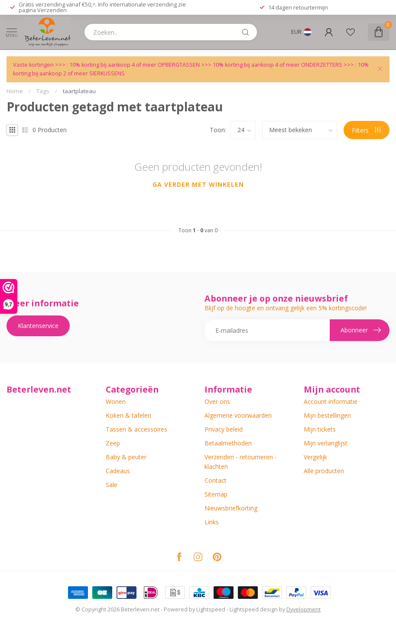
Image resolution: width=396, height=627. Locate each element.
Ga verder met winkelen (198, 184)
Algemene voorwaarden (238, 415)
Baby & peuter (126, 457)
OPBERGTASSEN (179, 64)
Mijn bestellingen (327, 415)
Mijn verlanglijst (325, 443)
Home (14, 91)
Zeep (113, 443)
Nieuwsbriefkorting (230, 508)
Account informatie (330, 401)
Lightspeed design (254, 609)
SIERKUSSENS (107, 73)
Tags (42, 91)
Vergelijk (315, 457)
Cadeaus (118, 471)
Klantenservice (38, 326)
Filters (366, 130)
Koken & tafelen (128, 415)
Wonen (116, 401)
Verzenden (52, 10)
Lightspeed (210, 609)
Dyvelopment (303, 609)
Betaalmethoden (228, 443)
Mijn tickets (320, 429)
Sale (111, 485)
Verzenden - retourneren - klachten (240, 462)
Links (211, 522)
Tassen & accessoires (136, 429)
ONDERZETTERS (321, 64)
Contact (215, 480)
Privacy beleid (223, 429)
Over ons (217, 401)
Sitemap (215, 494)
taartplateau (79, 91)
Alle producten (324, 471)
